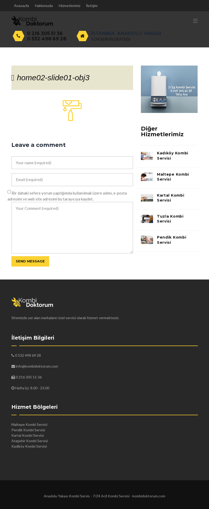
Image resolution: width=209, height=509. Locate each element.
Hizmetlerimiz (69, 5)
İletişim (92, 5)
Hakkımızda (44, 5)
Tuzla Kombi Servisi (170, 219)
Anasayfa (21, 5)
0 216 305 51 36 (45, 33)
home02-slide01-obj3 (53, 77)
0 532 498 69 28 (46, 39)
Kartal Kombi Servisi (170, 198)
